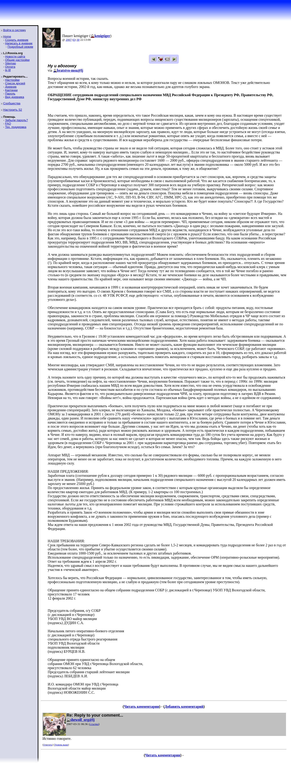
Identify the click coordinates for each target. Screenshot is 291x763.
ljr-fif (8, 70)
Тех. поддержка (15, 127)
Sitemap (10, 63)
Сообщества (11, 103)
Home (7, 36)
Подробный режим (20, 46)
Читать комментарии (141, 706)
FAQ (8, 123)
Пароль (10, 93)
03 (74, 39)
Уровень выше (61, 744)
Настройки (12, 80)
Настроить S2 (12, 109)
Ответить (47, 744)
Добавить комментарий (183, 706)
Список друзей (15, 83)
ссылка (94, 724)
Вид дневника (14, 97)
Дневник (10, 86)
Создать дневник (16, 40)
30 (78, 39)
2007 (69, 39)
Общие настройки (17, 60)
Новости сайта (15, 56)
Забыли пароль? (16, 120)
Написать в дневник (18, 43)
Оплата (10, 66)
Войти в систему (14, 30)
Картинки (11, 90)
